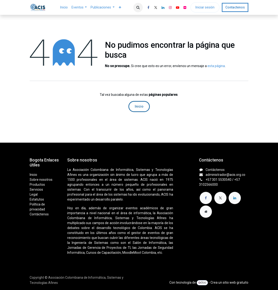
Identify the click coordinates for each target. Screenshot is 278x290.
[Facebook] (148, 7)
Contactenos (235, 7)
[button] (138, 7)
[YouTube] (177, 7)
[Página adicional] (206, 211)
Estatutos (37, 199)
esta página (216, 66)
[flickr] (185, 7)
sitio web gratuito (235, 282)
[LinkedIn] (163, 7)
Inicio (139, 106)
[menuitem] (64, 7)
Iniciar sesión (204, 7)
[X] (155, 7)
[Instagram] (170, 7)
